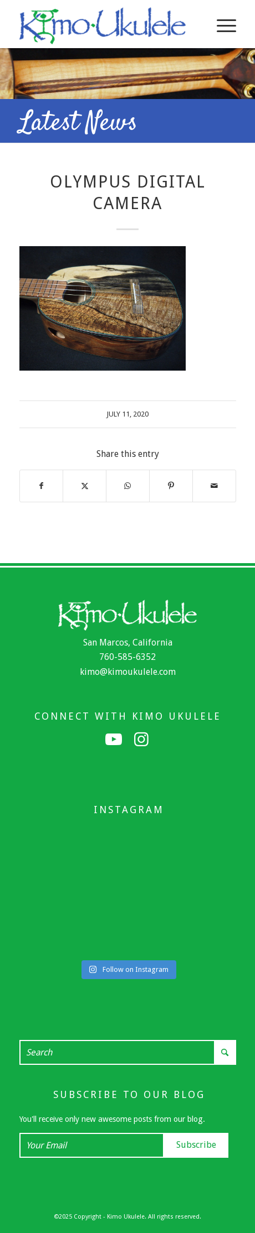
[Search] (127, 1052)
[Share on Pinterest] (171, 485)
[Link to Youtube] (113, 739)
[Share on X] (84, 485)
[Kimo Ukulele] (106, 25)
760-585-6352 (127, 657)
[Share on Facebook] (41, 485)
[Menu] (221, 25)
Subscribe (196, 1145)
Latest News (78, 123)
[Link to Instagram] (141, 739)
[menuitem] (221, 25)
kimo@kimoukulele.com (128, 672)
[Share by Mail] (214, 485)
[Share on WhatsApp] (127, 485)
